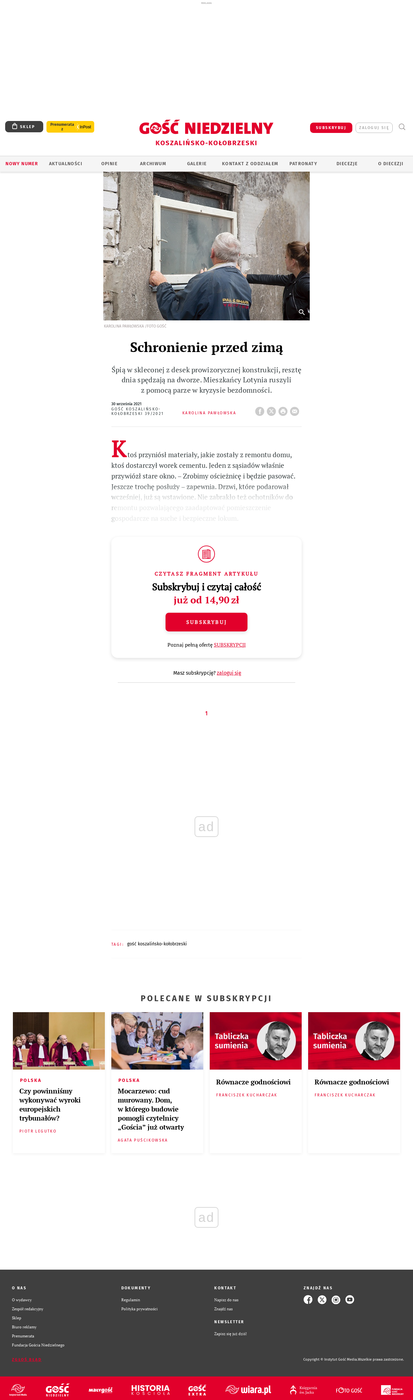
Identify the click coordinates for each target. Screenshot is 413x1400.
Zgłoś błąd (27, 1359)
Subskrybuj (206, 622)
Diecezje (347, 163)
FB (261, 409)
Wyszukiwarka (402, 127)
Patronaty (303, 163)
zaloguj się (374, 128)
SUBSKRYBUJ (331, 128)
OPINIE (109, 163)
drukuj (284, 409)
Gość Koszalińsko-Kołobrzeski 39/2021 (137, 411)
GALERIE (197, 163)
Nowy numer (21, 163)
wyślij (296, 409)
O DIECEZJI (390, 163)
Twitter (272, 409)
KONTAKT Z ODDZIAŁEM (250, 163)
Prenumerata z (62, 126)
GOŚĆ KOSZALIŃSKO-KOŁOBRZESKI (157, 944)
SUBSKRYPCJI (230, 644)
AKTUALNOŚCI (65, 163)
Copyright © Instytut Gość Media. (330, 1359)
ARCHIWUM (153, 163)
